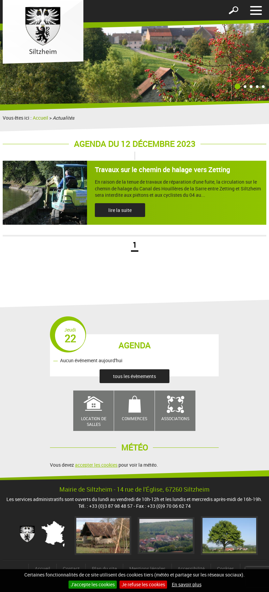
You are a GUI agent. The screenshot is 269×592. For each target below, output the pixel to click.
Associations (175, 418)
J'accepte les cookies (93, 584)
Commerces (134, 418)
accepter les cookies (96, 465)
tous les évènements (134, 376)
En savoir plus (186, 584)
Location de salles (93, 421)
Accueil (40, 118)
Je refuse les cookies (143, 584)
